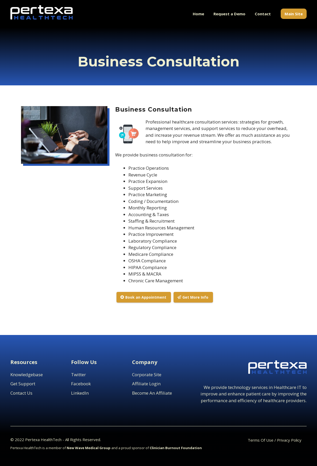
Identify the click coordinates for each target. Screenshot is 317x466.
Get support (22, 384)
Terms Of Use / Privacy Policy (274, 440)
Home (198, 13)
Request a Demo (229, 13)
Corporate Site (146, 375)
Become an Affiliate (152, 393)
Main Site (294, 13)
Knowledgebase (26, 375)
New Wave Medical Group (89, 448)
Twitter (78, 375)
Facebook (81, 384)
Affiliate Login (146, 384)
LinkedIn (80, 393)
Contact (263, 13)
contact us (21, 393)
